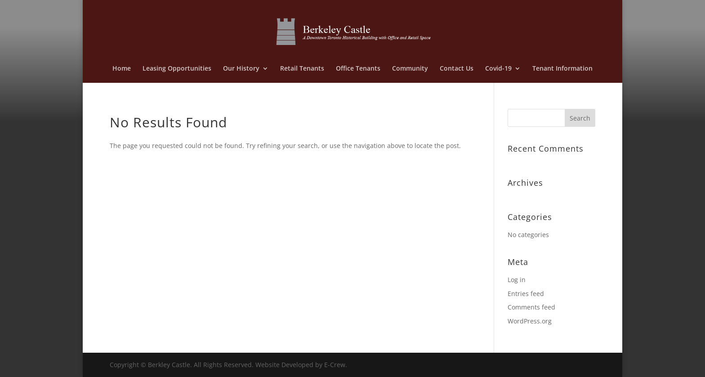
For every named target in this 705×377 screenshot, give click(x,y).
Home (121, 68)
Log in (517, 279)
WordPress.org (530, 321)
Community (410, 68)
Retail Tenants (302, 68)
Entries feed (526, 293)
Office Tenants (358, 68)
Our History (241, 68)
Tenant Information (562, 68)
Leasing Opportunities (177, 68)
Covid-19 (498, 68)
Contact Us (456, 68)
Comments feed (531, 307)
